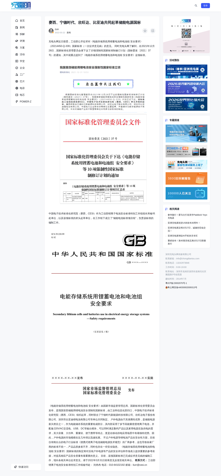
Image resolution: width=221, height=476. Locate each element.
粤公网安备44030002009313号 (181, 287)
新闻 (69, 32)
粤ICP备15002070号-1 (176, 283)
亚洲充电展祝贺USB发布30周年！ (184, 223)
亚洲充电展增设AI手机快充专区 (183, 235)
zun (57, 29)
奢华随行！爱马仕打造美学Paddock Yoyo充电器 (187, 216)
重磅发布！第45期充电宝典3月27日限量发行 (187, 242)
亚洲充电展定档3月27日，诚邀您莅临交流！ (187, 229)
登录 (205, 5)
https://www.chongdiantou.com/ (186, 34)
